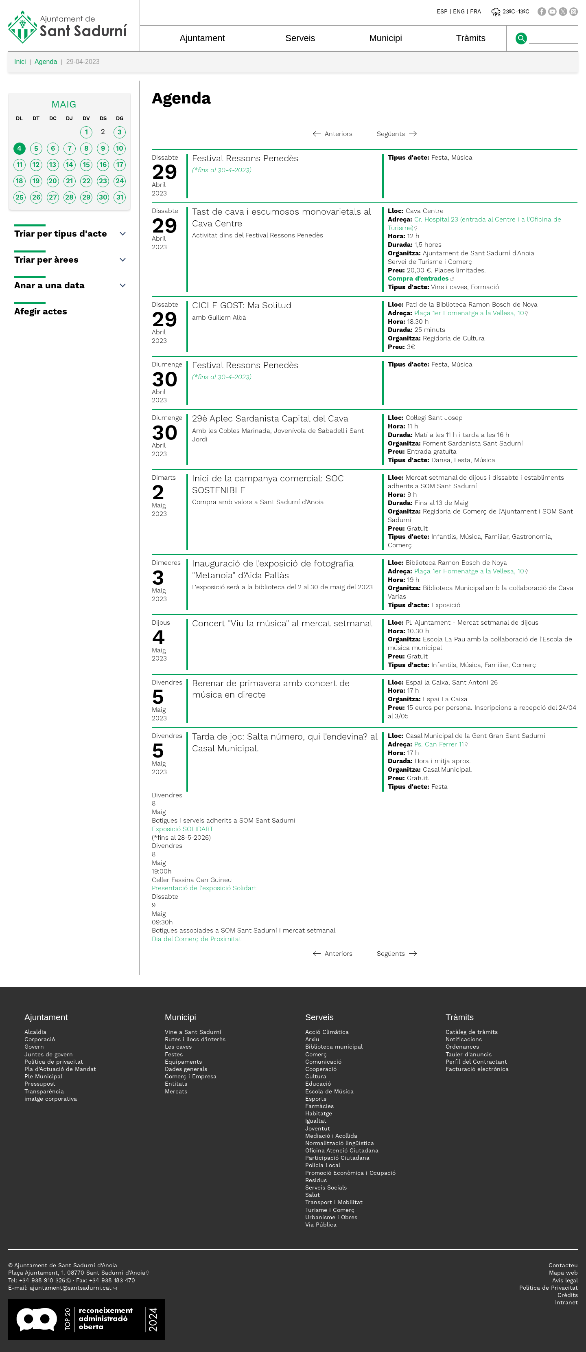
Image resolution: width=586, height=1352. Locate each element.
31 (119, 197)
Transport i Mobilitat (334, 1202)
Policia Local (322, 1165)
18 (19, 181)
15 (86, 165)
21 (69, 181)
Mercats (176, 1092)
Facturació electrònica (477, 1069)
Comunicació (323, 1062)
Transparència (44, 1092)
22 (86, 181)
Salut (312, 1195)
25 (19, 197)
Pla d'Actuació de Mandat (60, 1069)
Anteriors (332, 134)
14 (69, 165)
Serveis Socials (326, 1188)
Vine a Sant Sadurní (193, 1032)
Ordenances (462, 1047)
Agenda (46, 61)
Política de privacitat (53, 1062)
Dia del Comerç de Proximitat (196, 939)
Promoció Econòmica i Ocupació (350, 1173)
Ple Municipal (43, 1077)
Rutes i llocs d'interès (195, 1040)
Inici (20, 61)
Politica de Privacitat (548, 1288)
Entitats (176, 1084)
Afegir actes (40, 311)
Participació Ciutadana (337, 1158)
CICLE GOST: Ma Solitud (241, 305)
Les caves (178, 1047)
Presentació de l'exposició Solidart (204, 888)
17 (119, 165)
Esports (315, 1099)
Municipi (386, 38)
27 (53, 197)
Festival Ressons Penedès (245, 158)
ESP (442, 12)
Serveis (300, 38)
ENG (459, 12)
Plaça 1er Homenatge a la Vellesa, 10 (469, 313)
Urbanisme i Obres (331, 1217)
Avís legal (565, 1281)
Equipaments (183, 1062)
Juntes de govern (48, 1055)
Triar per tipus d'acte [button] (70, 234)
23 (103, 181)
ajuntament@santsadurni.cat (71, 1288)
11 (19, 165)
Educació (318, 1084)
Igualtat (315, 1121)
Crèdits (568, 1295)
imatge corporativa (50, 1099)
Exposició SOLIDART (182, 829)
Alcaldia (35, 1032)
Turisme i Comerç (329, 1210)
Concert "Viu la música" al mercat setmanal (282, 623)
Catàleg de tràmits (472, 1032)
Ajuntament (202, 38)
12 (36, 165)
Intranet (566, 1303)
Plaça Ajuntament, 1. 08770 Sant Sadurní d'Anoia (76, 1273)
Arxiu (312, 1040)
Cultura (315, 1077)
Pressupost (39, 1084)
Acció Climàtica (327, 1032)
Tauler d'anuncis (469, 1055)
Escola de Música (329, 1092)
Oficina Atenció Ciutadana (341, 1151)
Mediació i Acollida (331, 1136)
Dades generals (186, 1069)
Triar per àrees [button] (70, 260)
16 (103, 165)
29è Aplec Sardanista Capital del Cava (270, 419)
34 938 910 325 (43, 1281)
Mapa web (563, 1273)
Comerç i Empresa (190, 1077)
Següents (397, 134)
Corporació (39, 1040)
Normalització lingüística (339, 1143)
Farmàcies (319, 1106)
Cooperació (321, 1069)
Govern (34, 1047)
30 (103, 197)
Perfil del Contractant (476, 1062)
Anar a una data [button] (70, 285)
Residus (316, 1180)
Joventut (317, 1129)
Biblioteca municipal (334, 1047)
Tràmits (471, 38)
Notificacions (464, 1040)
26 (36, 197)
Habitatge (318, 1114)
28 (69, 197)
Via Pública (321, 1225)
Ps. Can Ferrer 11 (439, 745)
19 (36, 181)
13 (52, 165)
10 (119, 148)
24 (120, 181)
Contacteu (563, 1266)
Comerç (316, 1055)
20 (52, 181)
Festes (174, 1055)
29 (86, 197)
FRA (475, 12)
